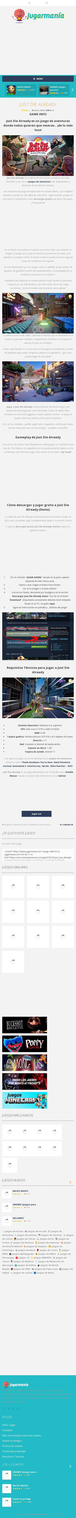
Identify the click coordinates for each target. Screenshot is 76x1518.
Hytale (45, 766)
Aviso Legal (8, 1425)
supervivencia (44, 824)
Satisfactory (34, 766)
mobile (25, 824)
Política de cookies (12, 1446)
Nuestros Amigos (12, 1440)
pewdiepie (33, 824)
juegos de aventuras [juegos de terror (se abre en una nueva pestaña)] (39, 181)
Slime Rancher (57, 766)
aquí (52, 603)
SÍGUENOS (46, 3)
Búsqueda (29, 3)
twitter (62, 775)
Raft (70, 766)
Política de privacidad (14, 1451)
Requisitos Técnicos (13, 1456)
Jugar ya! (36, 813)
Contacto (7, 1430)
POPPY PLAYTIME (22, 1499)
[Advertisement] (39, 48)
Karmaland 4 (19, 766)
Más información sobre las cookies (21, 1435)
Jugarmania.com (39, 1514)
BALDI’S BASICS (24, 87)
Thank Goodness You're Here (37, 762)
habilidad (17, 824)
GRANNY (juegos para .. (25, 1204)
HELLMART (18, 1218)
